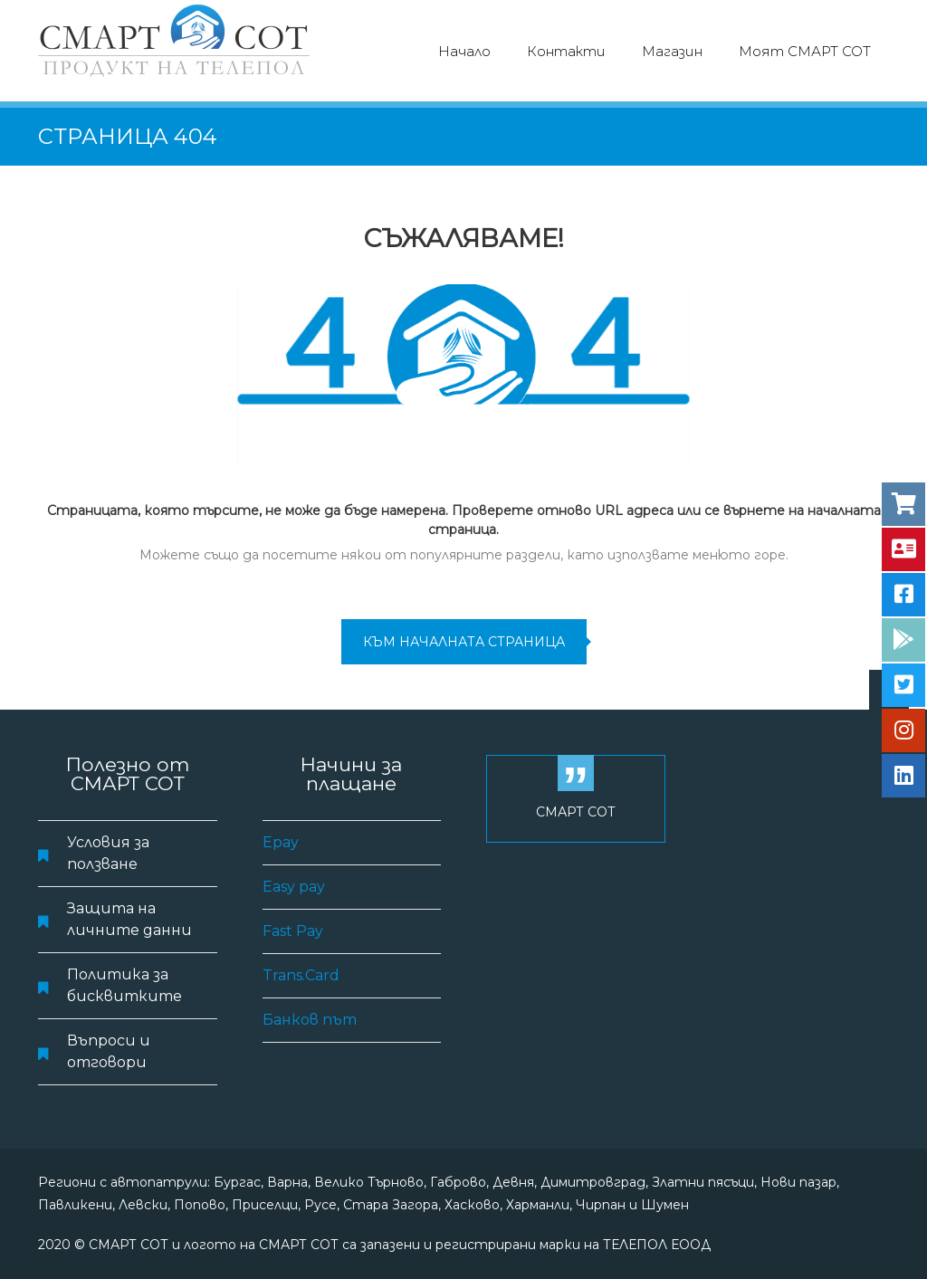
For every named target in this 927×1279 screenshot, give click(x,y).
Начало (464, 51)
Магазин (672, 51)
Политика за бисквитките (124, 985)
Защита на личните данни (129, 919)
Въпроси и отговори (108, 1051)
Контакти (566, 51)
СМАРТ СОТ (576, 812)
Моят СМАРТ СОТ (805, 51)
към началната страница (464, 642)
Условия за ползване (108, 853)
